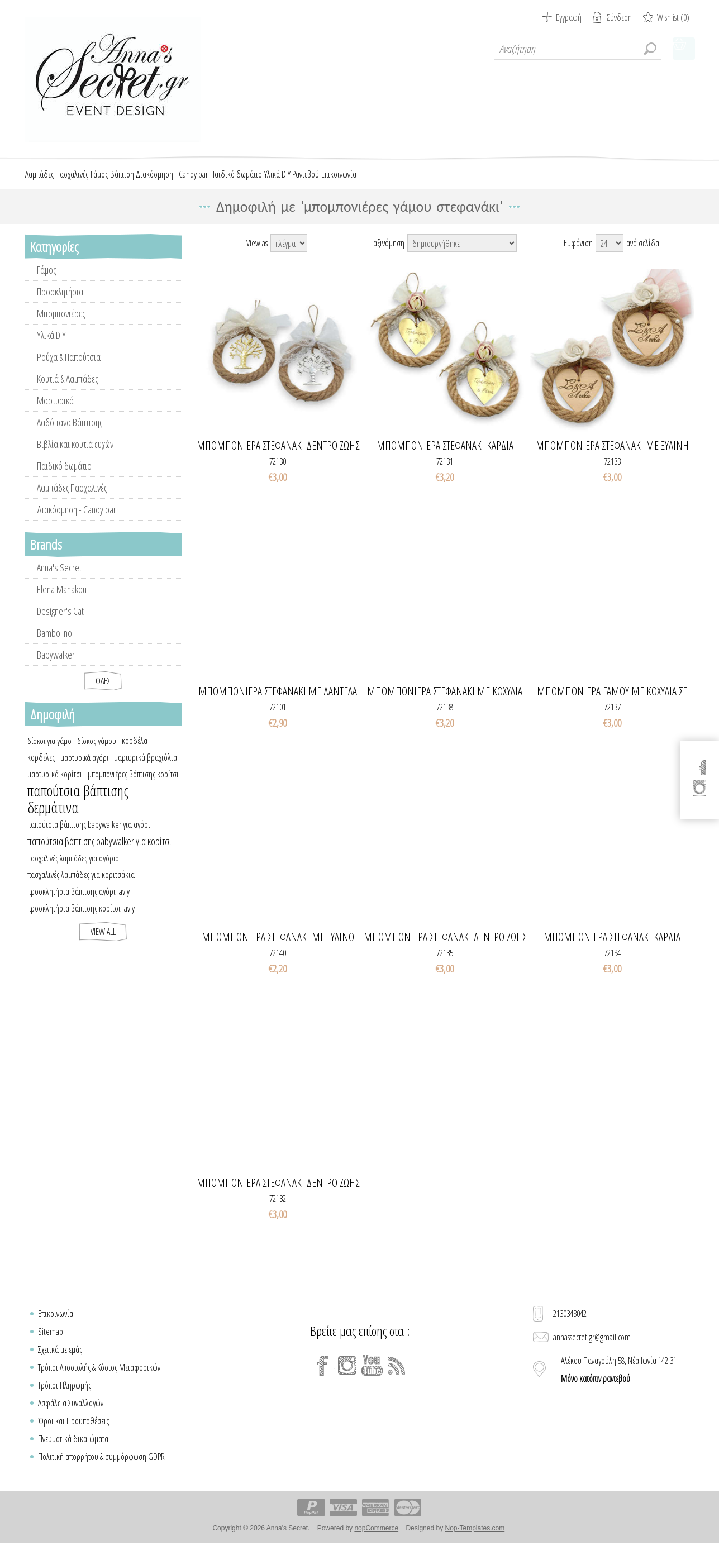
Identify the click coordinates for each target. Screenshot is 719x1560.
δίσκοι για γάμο (49, 751)
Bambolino (54, 644)
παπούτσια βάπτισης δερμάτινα (77, 810)
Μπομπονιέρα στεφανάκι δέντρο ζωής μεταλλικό (278, 457)
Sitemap (50, 1343)
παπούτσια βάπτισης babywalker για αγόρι (88, 835)
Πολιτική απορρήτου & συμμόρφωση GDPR (101, 1468)
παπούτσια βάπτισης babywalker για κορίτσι (99, 852)
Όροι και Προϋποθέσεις (73, 1432)
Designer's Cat (60, 622)
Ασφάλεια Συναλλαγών (70, 1414)
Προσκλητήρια (60, 302)
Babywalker (56, 665)
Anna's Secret (59, 578)
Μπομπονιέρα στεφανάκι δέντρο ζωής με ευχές (445, 948)
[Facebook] (323, 1377)
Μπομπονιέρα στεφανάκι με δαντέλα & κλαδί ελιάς (277, 702)
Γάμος (46, 281)
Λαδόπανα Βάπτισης (69, 433)
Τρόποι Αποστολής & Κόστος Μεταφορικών (99, 1378)
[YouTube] (372, 1377)
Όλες (103, 692)
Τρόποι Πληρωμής (64, 1396)
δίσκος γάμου (96, 751)
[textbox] (577, 48)
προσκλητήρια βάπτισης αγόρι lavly (78, 902)
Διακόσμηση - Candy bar (76, 520)
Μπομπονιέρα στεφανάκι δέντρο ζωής (278, 1194)
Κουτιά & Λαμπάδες (67, 390)
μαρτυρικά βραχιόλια (145, 768)
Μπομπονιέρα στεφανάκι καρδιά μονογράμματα (612, 948)
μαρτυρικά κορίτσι (54, 785)
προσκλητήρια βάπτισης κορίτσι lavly (81, 919)
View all (103, 943)
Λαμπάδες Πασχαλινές (72, 498)
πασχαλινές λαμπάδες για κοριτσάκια (81, 886)
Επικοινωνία (55, 1325)
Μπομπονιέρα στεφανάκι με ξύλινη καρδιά (612, 457)
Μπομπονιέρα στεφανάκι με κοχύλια (444, 702)
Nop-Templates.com (474, 1539)
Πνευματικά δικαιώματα (73, 1450)
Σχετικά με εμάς (60, 1360)
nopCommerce (376, 1539)
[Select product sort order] (462, 254)
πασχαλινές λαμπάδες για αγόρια (73, 869)
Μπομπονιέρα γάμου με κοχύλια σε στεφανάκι (612, 702)
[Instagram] (347, 1377)
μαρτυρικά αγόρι (84, 768)
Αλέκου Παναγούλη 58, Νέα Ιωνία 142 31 (619, 1381)
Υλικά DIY (51, 346)
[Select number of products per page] (609, 254)
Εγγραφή (569, 17)
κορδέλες (41, 768)
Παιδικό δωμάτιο (64, 477)
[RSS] (396, 1377)
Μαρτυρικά (55, 411)
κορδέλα (134, 752)
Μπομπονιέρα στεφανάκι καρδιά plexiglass (445, 457)
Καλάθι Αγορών (684, 48)
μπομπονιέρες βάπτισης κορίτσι (133, 785)
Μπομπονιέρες (61, 324)
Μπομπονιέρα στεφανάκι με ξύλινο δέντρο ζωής (278, 948)
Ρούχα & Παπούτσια (69, 368)
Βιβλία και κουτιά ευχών (75, 455)
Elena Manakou (62, 600)
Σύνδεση (619, 17)
